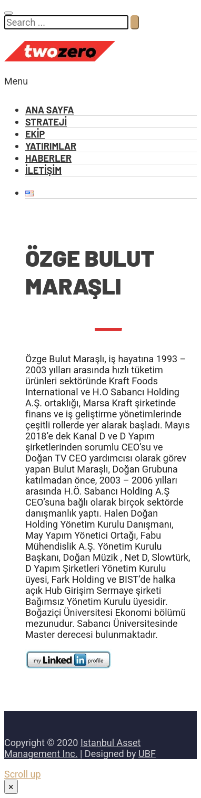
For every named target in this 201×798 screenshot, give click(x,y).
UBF (147, 753)
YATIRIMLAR (50, 146)
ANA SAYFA (49, 110)
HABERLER (48, 158)
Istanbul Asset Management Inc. (72, 748)
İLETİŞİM (43, 170)
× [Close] (11, 786)
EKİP (35, 134)
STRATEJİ (46, 122)
